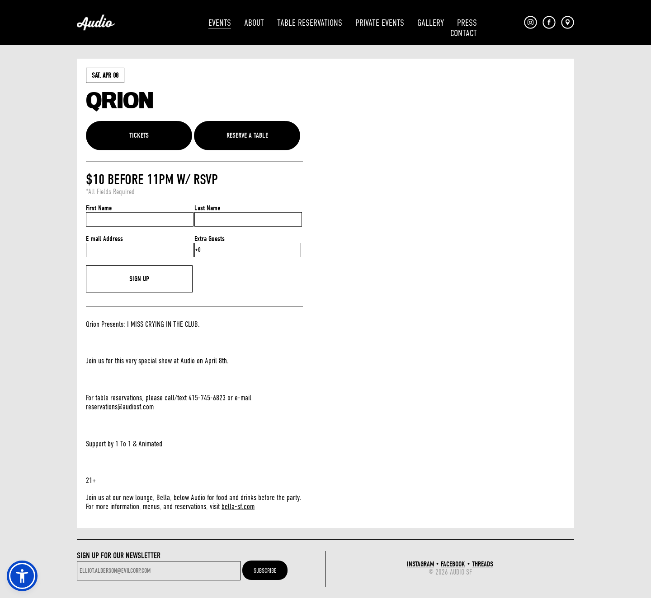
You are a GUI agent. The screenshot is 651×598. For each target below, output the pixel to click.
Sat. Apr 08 (105, 75)
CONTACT (463, 33)
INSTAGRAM (420, 564)
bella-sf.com (238, 506)
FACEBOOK (453, 564)
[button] (22, 576)
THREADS (482, 564)
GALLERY (430, 23)
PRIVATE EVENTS (379, 23)
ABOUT (254, 23)
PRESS (467, 23)
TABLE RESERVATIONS (309, 23)
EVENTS (219, 23)
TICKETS (139, 135)
